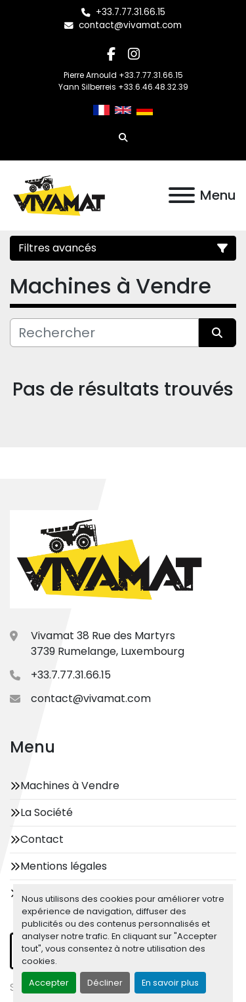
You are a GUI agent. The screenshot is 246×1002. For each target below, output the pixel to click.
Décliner (105, 982)
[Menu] (182, 195)
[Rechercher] (104, 332)
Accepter (49, 982)
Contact (42, 839)
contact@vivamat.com (130, 25)
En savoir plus (170, 982)
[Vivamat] (109, 558)
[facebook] (111, 54)
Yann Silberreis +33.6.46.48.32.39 (123, 87)
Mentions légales (63, 866)
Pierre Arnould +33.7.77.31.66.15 (123, 75)
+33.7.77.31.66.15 (130, 12)
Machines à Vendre (69, 785)
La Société (46, 812)
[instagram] (134, 54)
